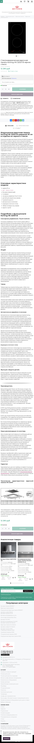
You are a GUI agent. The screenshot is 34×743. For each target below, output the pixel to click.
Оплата (2, 707)
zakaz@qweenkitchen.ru (8, 657)
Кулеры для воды (5, 682)
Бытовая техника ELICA (7, 613)
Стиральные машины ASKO (7, 630)
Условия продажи (5, 713)
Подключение (4, 711)
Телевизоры (4, 694)
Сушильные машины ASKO (7, 632)
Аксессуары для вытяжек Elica (8, 617)
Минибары (3, 686)
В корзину (23, 89)
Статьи (2, 719)
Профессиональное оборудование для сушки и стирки (15, 700)
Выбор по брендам (9, 114)
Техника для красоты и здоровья (9, 676)
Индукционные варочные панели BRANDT (12, 610)
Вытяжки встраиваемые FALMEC (9, 621)
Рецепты (3, 721)
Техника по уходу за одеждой (8, 672)
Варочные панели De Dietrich (8, 625)
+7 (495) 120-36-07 (7, 653)
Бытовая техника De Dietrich (8, 622)
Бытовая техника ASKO (7, 629)
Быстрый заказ (9, 578)
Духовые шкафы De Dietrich (8, 627)
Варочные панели (9, 113)
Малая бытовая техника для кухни (9, 684)
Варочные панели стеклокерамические (15, 112)
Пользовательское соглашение (9, 717)
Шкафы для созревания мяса (8, 696)
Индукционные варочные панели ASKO (11, 636)
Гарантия (3, 709)
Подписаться (28, 591)
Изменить (13, 78)
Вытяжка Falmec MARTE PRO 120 (8, 560)
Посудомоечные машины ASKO (9, 634)
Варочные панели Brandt (7, 608)
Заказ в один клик (17, 94)
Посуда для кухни (5, 688)
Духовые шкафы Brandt (7, 612)
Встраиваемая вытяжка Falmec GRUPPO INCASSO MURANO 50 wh (24, 561)
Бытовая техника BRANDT (7, 606)
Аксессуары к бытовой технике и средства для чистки (15, 698)
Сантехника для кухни (6, 692)
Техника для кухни (17, 113)
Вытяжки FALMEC (5, 619)
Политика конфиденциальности (9, 715)
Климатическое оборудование (9, 680)
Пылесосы (3, 690)
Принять (6, 738)
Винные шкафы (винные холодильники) (11, 678)
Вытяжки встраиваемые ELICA (8, 615)
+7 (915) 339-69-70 (7, 651)
